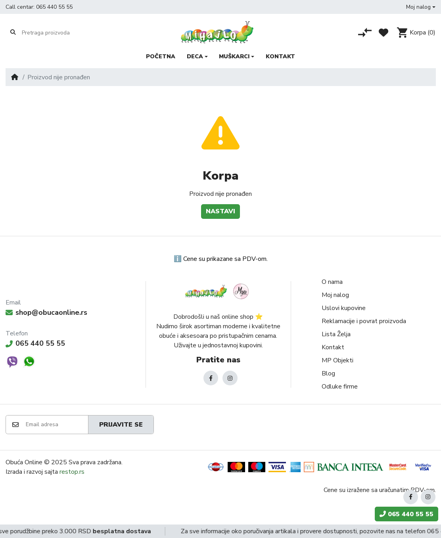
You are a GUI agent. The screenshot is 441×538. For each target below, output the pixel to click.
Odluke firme (340, 386)
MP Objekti (337, 360)
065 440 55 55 (54, 7)
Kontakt (333, 347)
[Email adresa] (56, 424)
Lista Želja (336, 334)
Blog (328, 373)
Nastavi (220, 211)
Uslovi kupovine (344, 308)
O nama (332, 282)
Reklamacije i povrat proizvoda (364, 321)
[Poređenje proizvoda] (365, 32)
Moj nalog (335, 295)
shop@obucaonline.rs (46, 312)
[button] (421, 7)
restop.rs (71, 471)
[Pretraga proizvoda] (52, 32)
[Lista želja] (383, 32)
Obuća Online (24, 462)
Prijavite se (121, 424)
